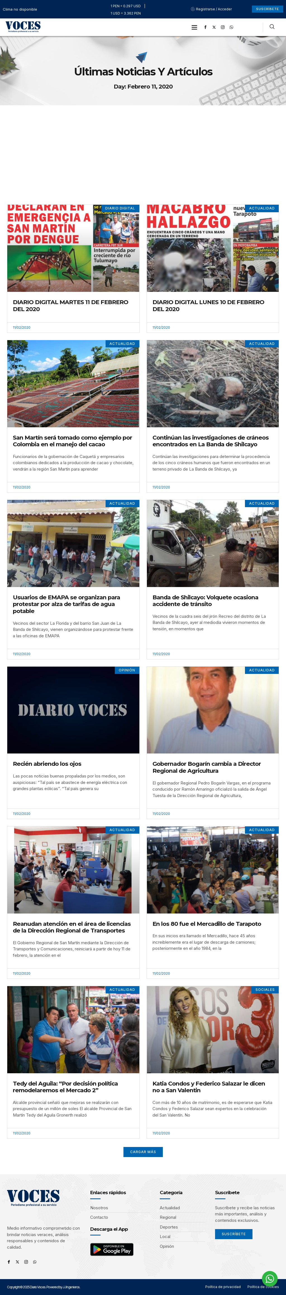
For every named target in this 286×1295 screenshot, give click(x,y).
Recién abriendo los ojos (47, 763)
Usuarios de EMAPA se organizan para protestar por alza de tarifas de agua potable (66, 604)
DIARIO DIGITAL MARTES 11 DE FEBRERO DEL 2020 (70, 306)
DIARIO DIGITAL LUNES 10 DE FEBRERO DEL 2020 (208, 306)
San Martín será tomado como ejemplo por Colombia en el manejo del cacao (72, 441)
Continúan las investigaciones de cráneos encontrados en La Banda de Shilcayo (210, 441)
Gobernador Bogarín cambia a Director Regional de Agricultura (206, 767)
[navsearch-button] (272, 27)
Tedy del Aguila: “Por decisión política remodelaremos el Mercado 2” (65, 1087)
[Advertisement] (143, 147)
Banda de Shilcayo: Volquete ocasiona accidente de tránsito (205, 601)
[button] (194, 27)
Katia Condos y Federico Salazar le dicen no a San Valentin (208, 1087)
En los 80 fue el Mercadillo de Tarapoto (206, 923)
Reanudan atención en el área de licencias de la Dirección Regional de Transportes (72, 927)
